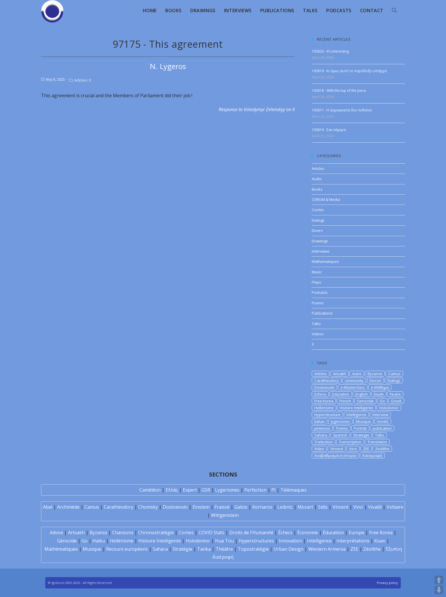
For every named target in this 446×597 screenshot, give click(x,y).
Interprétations (352, 541)
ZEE (366, 448)
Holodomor (388, 407)
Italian (319, 421)
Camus (394, 373)
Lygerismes (227, 490)
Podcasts (320, 292)
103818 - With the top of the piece (339, 90)
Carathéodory (118, 507)
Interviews (321, 251)
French (345, 400)
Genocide (365, 400)
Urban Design (288, 549)
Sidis (323, 507)
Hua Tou (224, 541)
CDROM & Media (326, 199)
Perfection (255, 490)
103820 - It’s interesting (330, 51)
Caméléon (150, 490)
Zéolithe (372, 549)
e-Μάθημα (380, 387)
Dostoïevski (175, 507)
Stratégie (182, 549)
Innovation (290, 541)
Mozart (305, 507)
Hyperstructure (327, 414)
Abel (47, 507)
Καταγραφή (372, 455)
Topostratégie (253, 549)
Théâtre (224, 549)
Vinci (353, 448)
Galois (240, 507)
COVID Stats (211, 532)
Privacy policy (387, 583)
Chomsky (148, 507)
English (361, 394)
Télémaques (293, 490)
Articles (80, 80)
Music (317, 271)
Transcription (350, 441)
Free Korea (323, 400)
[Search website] (394, 10)
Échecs (285, 532)
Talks (316, 323)
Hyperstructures (256, 541)
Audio (317, 178)
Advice (56, 532)
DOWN (439, 590)
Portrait (360, 428)
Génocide (67, 541)
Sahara (320, 435)
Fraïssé (222, 507)
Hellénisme (121, 541)
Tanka (204, 549)
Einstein (201, 507)
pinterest (322, 428)
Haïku (98, 541)
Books (317, 189)
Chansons (122, 532)
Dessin (375, 380)
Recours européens (127, 549)
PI (273, 490)
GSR (206, 490)
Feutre (395, 394)
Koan (379, 541)
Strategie (361, 435)
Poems (318, 302)
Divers (317, 230)
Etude (379, 394)
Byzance (374, 373)
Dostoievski (324, 387)
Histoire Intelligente (356, 407)
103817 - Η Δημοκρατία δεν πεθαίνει (342, 110)
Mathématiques (61, 549)
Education (340, 394)
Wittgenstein (225, 515)
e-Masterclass (352, 387)
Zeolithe (382, 448)
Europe (356, 532)
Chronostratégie (156, 532)
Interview (380, 414)
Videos (318, 333)
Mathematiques (325, 261)
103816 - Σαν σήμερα (329, 129)
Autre (357, 373)
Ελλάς (172, 490)
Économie (307, 532)
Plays (316, 282)
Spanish (340, 435)
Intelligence (356, 414)
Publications (322, 313)
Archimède (68, 507)
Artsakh (339, 373)
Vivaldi (375, 507)
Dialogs (318, 220)
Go (382, 400)
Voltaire (395, 507)
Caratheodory (326, 380)
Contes (318, 209)
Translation (377, 441)
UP (439, 580)
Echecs (320, 394)
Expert (190, 490)
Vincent (336, 448)
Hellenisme (324, 407)
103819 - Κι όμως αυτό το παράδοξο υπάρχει (349, 70)
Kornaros (262, 507)
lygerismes (340, 421)
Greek (396, 400)
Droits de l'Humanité (251, 532)
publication (382, 428)
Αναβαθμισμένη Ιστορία (335, 455)
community (354, 380)
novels (383, 421)
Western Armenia (327, 549)
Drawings (320, 241)
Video (319, 448)
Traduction (323, 441)
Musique (363, 421)
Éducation (333, 532)
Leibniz (285, 507)
